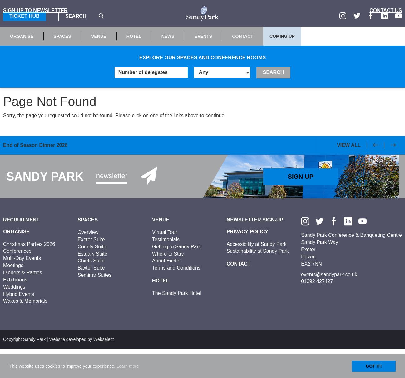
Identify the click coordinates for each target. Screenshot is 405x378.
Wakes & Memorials (25, 330)
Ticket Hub (24, 16)
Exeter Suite (91, 268)
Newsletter (111, 205)
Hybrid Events (18, 323)
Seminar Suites (95, 304)
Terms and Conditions (176, 297)
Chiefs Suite (91, 290)
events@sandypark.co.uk (329, 303)
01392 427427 (317, 310)
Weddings (14, 316)
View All (349, 174)
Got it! (374, 366)
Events (203, 65)
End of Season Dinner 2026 (35, 175)
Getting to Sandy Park (176, 276)
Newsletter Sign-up (255, 249)
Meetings (13, 294)
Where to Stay (168, 283)
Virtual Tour (164, 261)
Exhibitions (15, 309)
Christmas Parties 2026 (29, 273)
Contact (242, 65)
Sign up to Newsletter (35, 39)
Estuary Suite (92, 283)
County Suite (92, 276)
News (168, 65)
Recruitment (21, 249)
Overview (88, 261)
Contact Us (385, 39)
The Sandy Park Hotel (176, 322)
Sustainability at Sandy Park (258, 280)
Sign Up (301, 205)
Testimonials (166, 268)
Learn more (127, 366)
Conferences (17, 280)
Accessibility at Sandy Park (257, 273)
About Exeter (166, 290)
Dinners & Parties (22, 302)
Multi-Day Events (22, 287)
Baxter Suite (91, 297)
